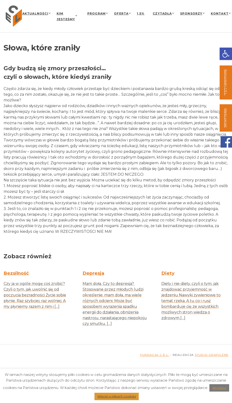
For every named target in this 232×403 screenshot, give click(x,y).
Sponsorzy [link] (191, 13)
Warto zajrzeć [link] (226, 118)
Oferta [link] (121, 13)
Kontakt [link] (219, 13)
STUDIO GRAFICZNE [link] (211, 355)
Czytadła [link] (162, 13)
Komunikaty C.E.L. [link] (226, 82)
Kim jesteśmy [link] (66, 16)
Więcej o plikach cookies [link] (116, 396)
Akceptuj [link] (219, 388)
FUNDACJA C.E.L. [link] (154, 355)
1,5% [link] (140, 13)
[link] (226, 54)
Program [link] (96, 13)
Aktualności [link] (35, 13)
